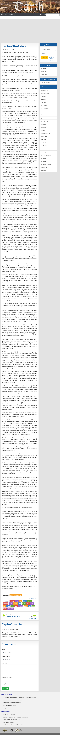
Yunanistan (10, 608)
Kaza (8, 606)
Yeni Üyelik (51, 57)
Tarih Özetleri (44, 146)
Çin (21, 601)
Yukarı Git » (34, 598)
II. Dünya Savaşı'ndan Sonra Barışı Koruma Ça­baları (17, 697)
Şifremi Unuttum (51, 59)
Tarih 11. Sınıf (44, 74)
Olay (16, 606)
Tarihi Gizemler (44, 161)
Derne (24, 601)
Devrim (29, 601)
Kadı (28, 603)
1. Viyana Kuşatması (8, 708)
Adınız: (4, 649)
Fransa (15, 603)
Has (20, 603)
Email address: (6, 656)
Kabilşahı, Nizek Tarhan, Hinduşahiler (13, 717)
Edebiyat (5, 603)
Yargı (33, 606)
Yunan (4, 608)
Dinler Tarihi (43, 102)
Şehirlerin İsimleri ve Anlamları (11, 702)
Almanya (12, 601)
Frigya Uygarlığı (44, 108)
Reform (21, 606)
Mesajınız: (4, 663)
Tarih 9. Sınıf (43, 68)
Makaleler (43, 130)
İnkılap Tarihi (43, 124)
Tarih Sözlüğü (44, 149)
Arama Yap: (43, 14)
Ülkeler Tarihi (44, 167)
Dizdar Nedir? (6, 714)
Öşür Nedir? (6, 722)
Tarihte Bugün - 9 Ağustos (10, 719)
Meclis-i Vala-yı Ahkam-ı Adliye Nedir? (13, 725)
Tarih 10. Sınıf (44, 71)
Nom (12, 606)
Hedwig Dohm (32, 618)
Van (30, 606)
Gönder (5, 688)
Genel (42, 111)
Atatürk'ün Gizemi (45, 93)
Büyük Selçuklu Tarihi (45, 82)
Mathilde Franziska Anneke (13, 616)
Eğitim (10, 603)
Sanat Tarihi (43, 139)
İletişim (11, 14)
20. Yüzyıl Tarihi (44, 90)
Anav (17, 601)
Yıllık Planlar (43, 170)
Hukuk (24, 603)
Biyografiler (43, 96)
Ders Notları (43, 99)
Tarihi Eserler (44, 158)
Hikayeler (43, 115)
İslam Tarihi (43, 127)
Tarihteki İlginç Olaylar (46, 164)
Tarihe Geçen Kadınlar (46, 155)
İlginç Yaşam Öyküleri (45, 121)
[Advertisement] (30, 30)
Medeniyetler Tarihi (45, 133)
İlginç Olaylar (44, 118)
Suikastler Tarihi (44, 142)
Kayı (4, 606)
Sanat (25, 606)
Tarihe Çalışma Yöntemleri (47, 152)
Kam (32, 603)
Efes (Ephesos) (44, 105)
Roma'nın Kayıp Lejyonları (10, 700)
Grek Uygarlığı (7, 705)
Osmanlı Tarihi (44, 136)
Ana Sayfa (4, 14)
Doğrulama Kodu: (7, 677)
